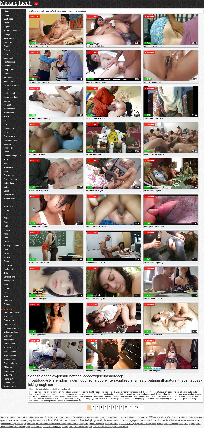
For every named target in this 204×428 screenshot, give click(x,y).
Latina (6, 89)
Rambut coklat (10, 351)
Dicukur (7, 66)
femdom (61, 380)
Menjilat (7, 105)
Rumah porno (10, 383)
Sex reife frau (53, 417)
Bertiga (7, 101)
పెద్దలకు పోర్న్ (98, 420)
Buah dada (8, 19)
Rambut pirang (10, 363)
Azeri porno (196, 424)
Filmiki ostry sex (176, 424)
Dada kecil (8, 58)
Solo (6, 285)
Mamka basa (9, 359)
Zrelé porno (99, 424)
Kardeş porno (118, 417)
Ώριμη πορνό (28, 427)
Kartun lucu (9, 340)
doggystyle (46, 380)
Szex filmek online (132, 417)
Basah (6, 191)
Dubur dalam (9, 183)
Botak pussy (9, 175)
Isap (6, 132)
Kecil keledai (9, 93)
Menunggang (9, 109)
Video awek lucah (11, 332)
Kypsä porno (5, 420)
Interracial (8, 148)
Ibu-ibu (7, 230)
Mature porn (5, 417)
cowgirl (95, 376)
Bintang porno (10, 128)
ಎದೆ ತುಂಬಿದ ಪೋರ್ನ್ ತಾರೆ (69, 420)
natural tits (174, 380)
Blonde (7, 46)
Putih (6, 296)
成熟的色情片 (175, 420)
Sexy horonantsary (12, 312)
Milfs (6, 54)
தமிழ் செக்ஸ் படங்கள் (37, 420)
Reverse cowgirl (11, 136)
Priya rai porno (10, 355)
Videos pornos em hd (89, 417)
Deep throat (9, 70)
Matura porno (10, 387)
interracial (115, 380)
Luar (6, 124)
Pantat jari (8, 269)
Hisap (6, 11)
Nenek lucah (9, 324)
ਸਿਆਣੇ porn (159, 420)
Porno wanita (9, 344)
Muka (6, 15)
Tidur (6, 273)
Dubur (6, 73)
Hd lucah (8, 253)
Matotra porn (87, 427)
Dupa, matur (9, 320)
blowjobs (56, 376)
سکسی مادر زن (105, 417)
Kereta (6, 234)
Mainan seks (9, 199)
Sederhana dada (11, 97)
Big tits (7, 27)
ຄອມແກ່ (77, 427)
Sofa (6, 238)
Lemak (7, 288)
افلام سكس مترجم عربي (70, 417)
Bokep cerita (5, 427)
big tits (32, 376)
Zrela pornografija (86, 424)
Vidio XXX (8, 375)
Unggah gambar (11, 371)
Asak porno (123, 427)
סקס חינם (38, 427)
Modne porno (162, 424)
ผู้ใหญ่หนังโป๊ (139, 424)
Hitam (6, 242)
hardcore (99, 380)
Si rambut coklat (11, 30)
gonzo (87, 380)
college (83, 376)
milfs (162, 380)
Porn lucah (8, 316)
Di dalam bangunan (12, 156)
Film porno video (179, 417)
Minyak (7, 257)
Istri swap (8, 265)
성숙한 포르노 (126, 424)
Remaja (7, 50)
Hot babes (8, 77)
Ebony (6, 210)
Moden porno (60, 424)
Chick (6, 218)
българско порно (19, 420)
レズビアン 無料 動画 (52, 427)
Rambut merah (10, 179)
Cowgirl (7, 34)
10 (126, 407)
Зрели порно (72, 424)
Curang (7, 222)
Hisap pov (8, 300)
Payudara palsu (10, 140)
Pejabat (7, 304)
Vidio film (8, 336)
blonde (43, 376)
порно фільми (187, 420)
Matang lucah (16, 3)
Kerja (6, 171)
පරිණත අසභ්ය (111, 427)
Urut (6, 292)
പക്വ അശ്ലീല (146, 420)
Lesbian (7, 144)
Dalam (6, 152)
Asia (6, 249)
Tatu (6, 159)
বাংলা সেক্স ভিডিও (148, 417)
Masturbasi (9, 113)
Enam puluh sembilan (13, 245)
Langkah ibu (9, 195)
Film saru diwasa (11, 347)
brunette (71, 376)
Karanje (186, 424)
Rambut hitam (10, 81)
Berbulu (7, 163)
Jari (5, 120)
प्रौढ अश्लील (108, 420)
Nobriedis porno (34, 424)
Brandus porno (47, 424)
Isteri (6, 214)
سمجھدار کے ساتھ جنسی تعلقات (126, 420)
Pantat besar (9, 62)
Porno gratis (9, 379)
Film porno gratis (11, 328)
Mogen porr (199, 417)
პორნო (189, 417)
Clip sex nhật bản (39, 417)
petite (188, 380)
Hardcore (8, 42)
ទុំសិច (166, 420)
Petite (6, 226)
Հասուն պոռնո (163, 417)
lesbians (129, 380)
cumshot (108, 376)
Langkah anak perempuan (10, 279)
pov (5, 202)
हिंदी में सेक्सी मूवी (86, 420)
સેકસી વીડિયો (52, 420)
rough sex (46, 385)
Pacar (6, 261)
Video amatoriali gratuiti (21, 417)
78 (136, 407)
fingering (75, 380)
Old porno (8, 367)
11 (131, 407)
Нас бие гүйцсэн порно (15, 424)
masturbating (147, 380)
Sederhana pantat (11, 85)
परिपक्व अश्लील (99, 427)
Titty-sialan (8, 167)
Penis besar (9, 38)
